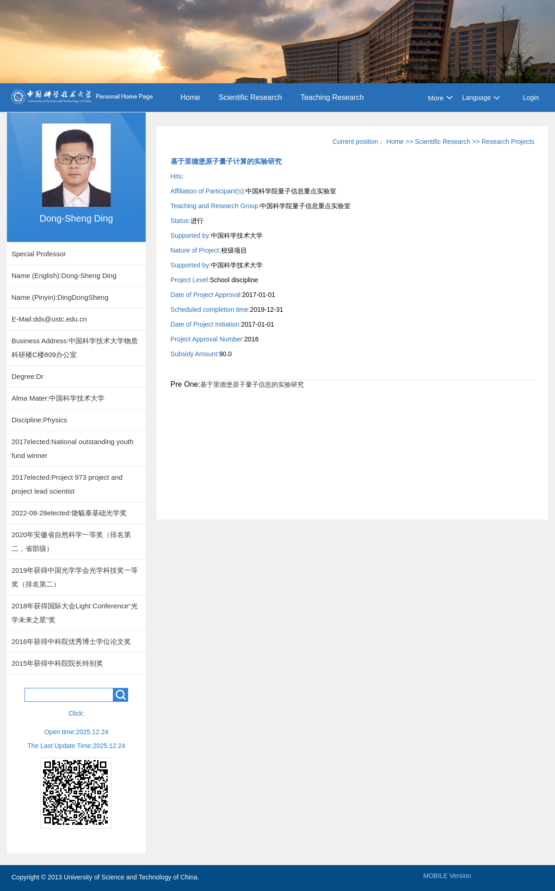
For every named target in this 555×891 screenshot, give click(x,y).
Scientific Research (250, 97)
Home (190, 97)
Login (531, 97)
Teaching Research (332, 97)
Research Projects (507, 141)
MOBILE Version (447, 875)
